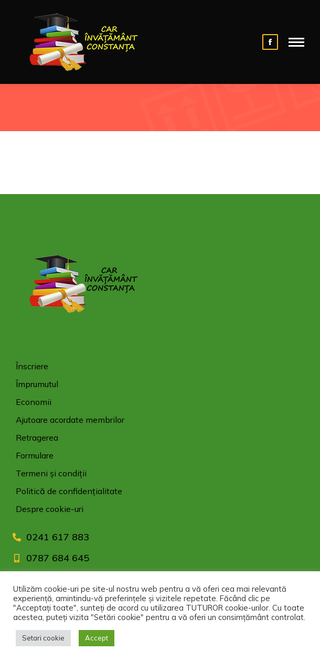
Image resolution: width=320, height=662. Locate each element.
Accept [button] (96, 638)
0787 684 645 (57, 558)
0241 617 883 (57, 537)
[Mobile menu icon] (296, 42)
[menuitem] (160, 369)
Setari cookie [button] (43, 638)
